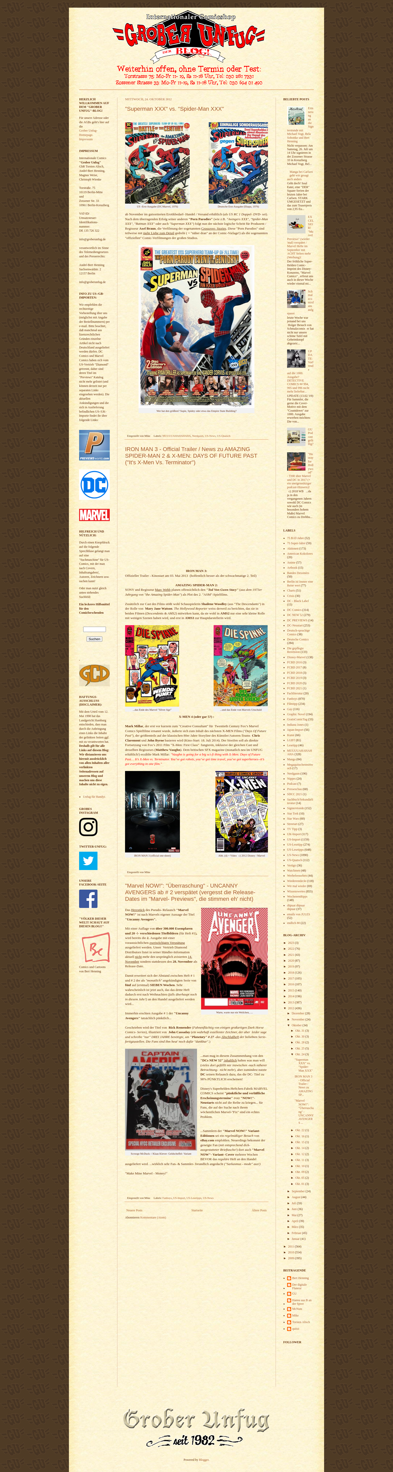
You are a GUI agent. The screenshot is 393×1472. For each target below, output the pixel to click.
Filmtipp (292, 704)
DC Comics (294, 610)
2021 (291, 955)
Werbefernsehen (297, 875)
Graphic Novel (296, 714)
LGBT (291, 740)
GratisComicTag (297, 719)
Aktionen (293, 548)
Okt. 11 (300, 1160)
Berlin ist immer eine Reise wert (300, 583)
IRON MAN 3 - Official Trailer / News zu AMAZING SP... (303, 1086)
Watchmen (293, 870)
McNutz (297, 1309)
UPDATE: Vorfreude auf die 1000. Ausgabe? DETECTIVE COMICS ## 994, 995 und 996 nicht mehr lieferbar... (300, 371)
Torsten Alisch (301, 1322)
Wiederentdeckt (296, 881)
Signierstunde (295, 808)
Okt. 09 (300, 1172)
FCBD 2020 (294, 683)
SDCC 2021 (294, 794)
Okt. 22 (300, 1130)
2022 (291, 948)
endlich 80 (293, 923)
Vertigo (291, 865)
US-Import (179, 1197)
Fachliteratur (295, 693)
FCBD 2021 (294, 688)
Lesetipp (292, 745)
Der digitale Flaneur (299, 1286)
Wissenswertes (296, 891)
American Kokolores (300, 553)
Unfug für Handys (94, 796)
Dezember (298, 1013)
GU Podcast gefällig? (310, 437)
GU (294, 1293)
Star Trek (292, 813)
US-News (210, 435)
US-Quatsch (223, 435)
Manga (291, 759)
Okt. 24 (300, 1054)
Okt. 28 (300, 1042)
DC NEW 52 (295, 615)
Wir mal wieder (296, 886)
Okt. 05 (300, 1178)
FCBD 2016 (294, 662)
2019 (291, 966)
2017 (291, 978)
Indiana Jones (295, 724)
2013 (291, 1002)
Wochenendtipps (297, 896)
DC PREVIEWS (297, 620)
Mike (295, 1315)
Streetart (292, 824)
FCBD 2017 (294, 667)
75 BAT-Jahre (295, 538)
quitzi (295, 1328)
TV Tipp (292, 829)
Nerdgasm (197, 435)
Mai (294, 1215)
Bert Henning (300, 1278)
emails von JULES (298, 914)
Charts (291, 590)
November (298, 1019)
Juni (295, 1209)
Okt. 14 (300, 1148)
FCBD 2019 (294, 678)
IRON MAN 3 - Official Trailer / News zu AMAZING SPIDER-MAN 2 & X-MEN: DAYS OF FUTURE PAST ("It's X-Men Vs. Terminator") (191, 456)
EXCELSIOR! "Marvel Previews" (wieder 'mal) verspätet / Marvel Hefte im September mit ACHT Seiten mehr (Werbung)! (300, 237)
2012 (291, 1008)
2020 (291, 960)
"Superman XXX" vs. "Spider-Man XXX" (174, 109)
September (298, 1191)
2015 (291, 990)
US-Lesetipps (194, 1197)
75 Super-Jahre (296, 543)
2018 (291, 972)
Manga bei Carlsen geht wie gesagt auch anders (300, 175)
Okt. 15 (300, 1142)
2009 (291, 1258)
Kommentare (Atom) (153, 1217)
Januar (296, 1239)
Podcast (292, 784)
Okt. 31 (300, 1030)
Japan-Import (295, 730)
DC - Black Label (298, 601)
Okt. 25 (300, 1048)
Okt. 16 (300, 1136)
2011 (291, 1246)
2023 (291, 943)
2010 (291, 1252)
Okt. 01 (300, 1184)
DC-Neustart (295, 625)
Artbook (292, 567)
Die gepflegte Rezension (295, 650)
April (295, 1221)
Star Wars (293, 818)
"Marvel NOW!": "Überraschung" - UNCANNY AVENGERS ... (304, 1111)
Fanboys (167, 1197)
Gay (289, 709)
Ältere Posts (259, 1210)
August (296, 1197)
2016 (291, 984)
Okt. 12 (300, 1154)
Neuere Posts (134, 1210)
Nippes (291, 778)
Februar (297, 1233)
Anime (291, 562)
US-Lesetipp (295, 844)
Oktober (297, 1025)
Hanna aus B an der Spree (302, 1302)
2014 (291, 996)
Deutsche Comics (298, 639)
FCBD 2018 (294, 673)
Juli (294, 1203)
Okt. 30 (300, 1036)
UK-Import (294, 834)
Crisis (290, 596)
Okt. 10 (300, 1166)
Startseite (197, 1210)
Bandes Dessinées (298, 573)
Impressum (86, 139)
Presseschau (294, 789)
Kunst (290, 735)
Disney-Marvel (296, 657)
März (295, 1227)
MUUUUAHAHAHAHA (177, 435)
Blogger (204, 1460)
